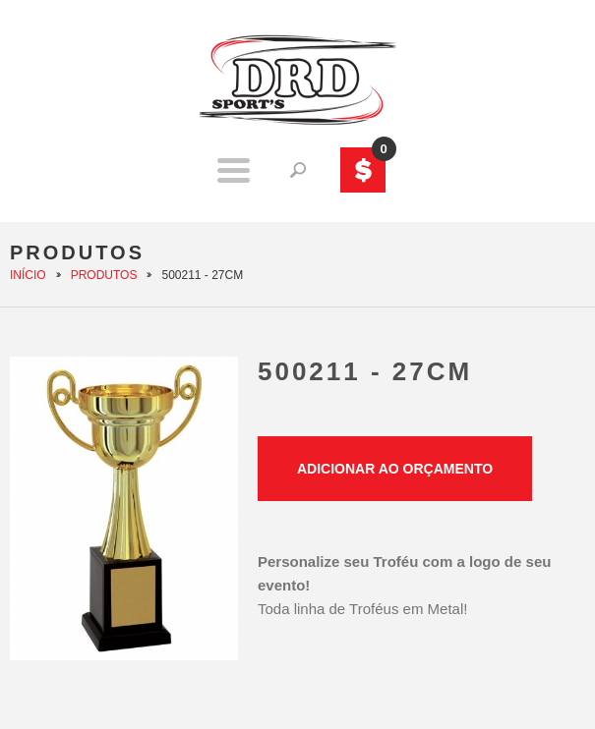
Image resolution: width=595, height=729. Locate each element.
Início (28, 275)
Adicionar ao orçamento (395, 469)
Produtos (104, 275)
